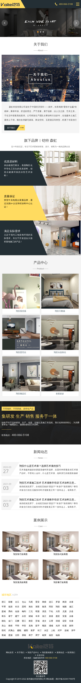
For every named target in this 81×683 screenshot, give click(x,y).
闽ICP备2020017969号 (65, 679)
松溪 (64, 625)
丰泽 (37, 616)
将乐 (4, 616)
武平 (60, 630)
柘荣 (44, 635)
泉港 (51, 616)
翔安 (58, 606)
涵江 (71, 606)
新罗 (33, 630)
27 (6, 471)
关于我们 (11, 127)
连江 (51, 601)
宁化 (51, 611)
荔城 (4, 611)
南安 (31, 620)
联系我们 (71, 652)
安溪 (64, 616)
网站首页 (10, 652)
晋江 (24, 620)
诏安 (64, 620)
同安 (51, 606)
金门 (10, 620)
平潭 (4, 606)
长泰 (71, 620)
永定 (46, 630)
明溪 (37, 611)
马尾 (31, 601)
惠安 (58, 616)
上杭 (53, 630)
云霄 (51, 620)
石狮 (17, 620)
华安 (24, 625)
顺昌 (44, 625)
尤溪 (64, 611)
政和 (71, 625)
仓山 (24, 601)
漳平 (73, 630)
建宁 (17, 616)
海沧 (31, 606)
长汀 (39, 630)
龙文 (44, 620)
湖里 (37, 606)
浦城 (51, 625)
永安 (24, 616)
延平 (37, 625)
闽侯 (44, 601)
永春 (71, 616)
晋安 (37, 601)
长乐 (17, 606)
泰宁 (10, 616)
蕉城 (4, 635)
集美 (44, 606)
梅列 (24, 611)
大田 (58, 611)
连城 (67, 630)
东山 (4, 625)
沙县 (71, 611)
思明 (24, 606)
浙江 (4, 601)
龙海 (31, 625)
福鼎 (58, 635)
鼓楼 (10, 601)
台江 (17, 601)
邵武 (4, 630)
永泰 (71, 601)
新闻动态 (60, 652)
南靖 (10, 625)
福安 (51, 635)
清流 (44, 611)
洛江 (44, 616)
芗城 (37, 620)
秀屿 (10, 611)
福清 (10, 606)
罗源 (58, 601)
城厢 (64, 606)
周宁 (37, 635)
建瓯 (19, 630)
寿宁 (31, 635)
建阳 (26, 630)
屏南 (24, 635)
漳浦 (58, 620)
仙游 (17, 611)
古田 (17, 635)
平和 (17, 625)
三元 (31, 611)
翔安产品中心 (33, 652)
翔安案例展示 (47, 652)
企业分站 (40, 655)
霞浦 (10, 635)
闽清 (64, 601)
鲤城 (31, 616)
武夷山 (11, 630)
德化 (4, 620)
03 (6, 488)
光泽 (58, 625)
